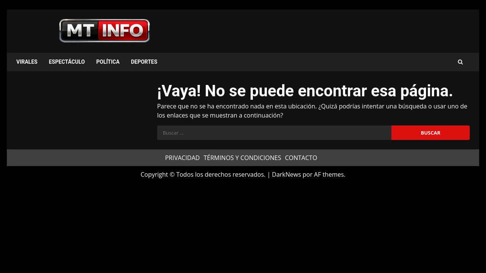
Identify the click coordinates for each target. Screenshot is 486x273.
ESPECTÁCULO (67, 62)
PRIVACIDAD (182, 158)
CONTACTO (301, 158)
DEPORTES (144, 62)
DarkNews (286, 174)
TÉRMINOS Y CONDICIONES (242, 158)
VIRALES (27, 62)
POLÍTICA (107, 62)
